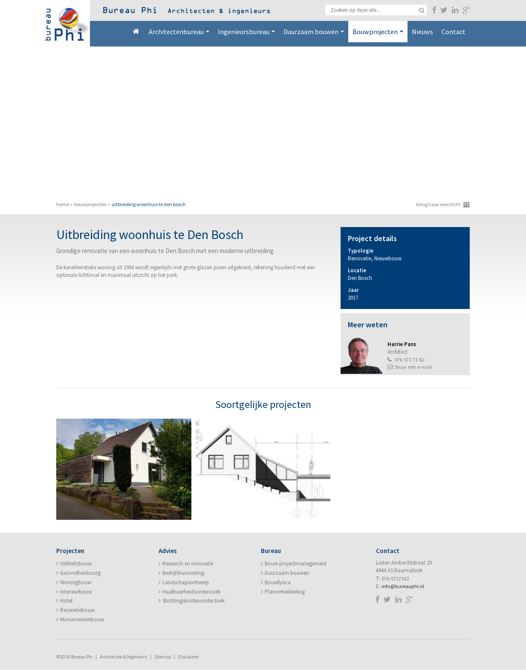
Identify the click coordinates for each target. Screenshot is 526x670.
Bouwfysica (278, 582)
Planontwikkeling (285, 592)
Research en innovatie (187, 564)
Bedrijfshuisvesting (183, 573)
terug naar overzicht (438, 204)
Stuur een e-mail (413, 367)
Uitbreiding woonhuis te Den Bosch (149, 204)
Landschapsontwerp (185, 582)
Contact (453, 31)
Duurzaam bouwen (313, 31)
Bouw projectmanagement (296, 564)
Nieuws (422, 31)
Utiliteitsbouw (76, 564)
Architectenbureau (179, 31)
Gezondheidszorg (80, 573)
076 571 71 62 (409, 359)
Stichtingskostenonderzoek (193, 601)
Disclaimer (189, 657)
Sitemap (162, 657)
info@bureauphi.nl (403, 586)
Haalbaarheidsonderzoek (191, 592)
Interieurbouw (76, 592)
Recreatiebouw (77, 610)
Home (136, 31)
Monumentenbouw (82, 619)
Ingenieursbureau (246, 31)
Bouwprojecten (378, 31)
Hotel (66, 601)
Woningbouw (75, 582)
